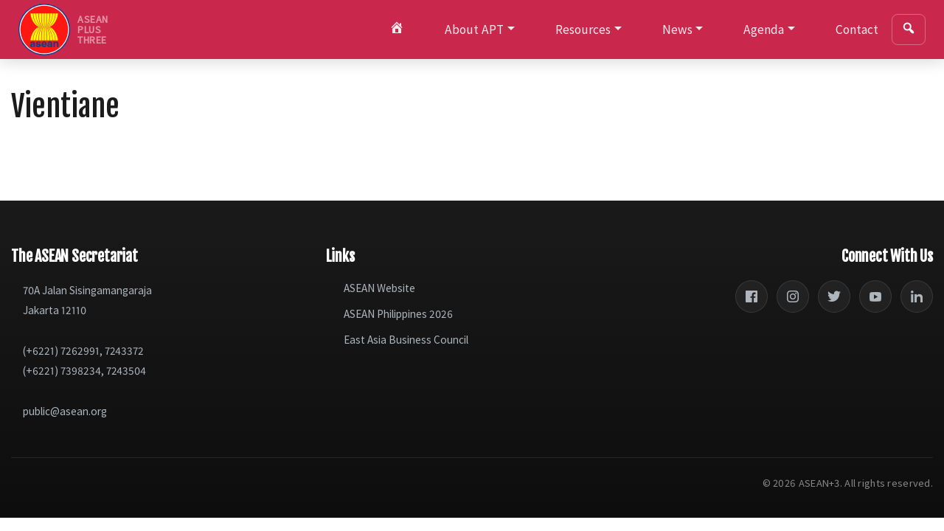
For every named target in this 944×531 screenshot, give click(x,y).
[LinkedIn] (916, 296)
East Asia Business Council (406, 340)
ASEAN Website (379, 288)
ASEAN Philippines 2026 (398, 314)
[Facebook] (751, 296)
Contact (857, 29)
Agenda (763, 29)
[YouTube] (875, 296)
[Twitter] (834, 296)
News (677, 29)
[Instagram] (793, 296)
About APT (474, 29)
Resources (583, 29)
